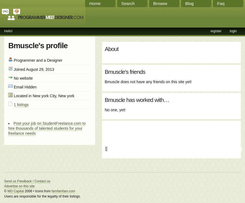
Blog (189, 3)
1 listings (21, 104)
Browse (160, 3)
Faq (221, 3)
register (216, 31)
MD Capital (15, 191)
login (233, 31)
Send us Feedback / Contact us (27, 181)
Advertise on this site (19, 186)
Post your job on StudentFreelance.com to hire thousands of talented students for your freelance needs (46, 128)
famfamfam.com (63, 191)
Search (128, 3)
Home (95, 3)
